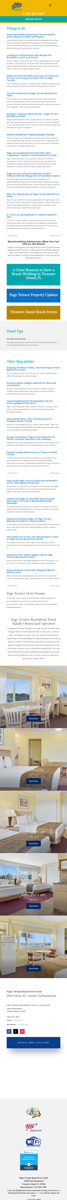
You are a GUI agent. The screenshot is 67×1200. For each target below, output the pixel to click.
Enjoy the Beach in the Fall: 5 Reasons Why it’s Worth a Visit (31, 571)
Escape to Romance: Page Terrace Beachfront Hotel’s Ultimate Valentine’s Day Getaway (31, 438)
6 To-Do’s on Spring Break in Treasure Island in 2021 (32, 215)
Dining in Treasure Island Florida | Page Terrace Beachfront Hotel (32, 115)
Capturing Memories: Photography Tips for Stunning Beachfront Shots (30, 402)
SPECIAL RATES (33, 19)
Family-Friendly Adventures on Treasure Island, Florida (32, 453)
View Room (33, 718)
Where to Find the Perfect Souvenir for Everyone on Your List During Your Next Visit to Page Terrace (32, 78)
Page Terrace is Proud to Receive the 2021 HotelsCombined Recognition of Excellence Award (33, 174)
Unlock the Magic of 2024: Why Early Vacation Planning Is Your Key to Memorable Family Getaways (31, 501)
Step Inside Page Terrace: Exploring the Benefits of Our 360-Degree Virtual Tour (32, 481)
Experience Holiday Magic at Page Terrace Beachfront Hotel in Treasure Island (29, 520)
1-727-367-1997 (17, 1020)
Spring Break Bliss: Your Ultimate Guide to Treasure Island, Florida (29, 420)
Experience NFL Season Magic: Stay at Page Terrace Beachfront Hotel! (29, 556)
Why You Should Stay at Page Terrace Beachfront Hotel (33, 195)
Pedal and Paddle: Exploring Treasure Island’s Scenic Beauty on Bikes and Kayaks (31, 35)
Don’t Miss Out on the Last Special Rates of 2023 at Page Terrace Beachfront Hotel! (32, 537)
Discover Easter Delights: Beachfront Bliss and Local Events (31, 384)
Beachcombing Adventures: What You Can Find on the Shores (33, 242)
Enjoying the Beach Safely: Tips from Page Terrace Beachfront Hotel (33, 368)
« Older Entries (12, 236)
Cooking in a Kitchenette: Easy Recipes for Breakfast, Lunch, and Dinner (29, 56)
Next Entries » (55, 236)
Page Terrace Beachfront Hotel (28, 1158)
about (37, 1193)
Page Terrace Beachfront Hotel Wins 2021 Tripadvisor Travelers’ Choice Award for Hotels (32, 154)
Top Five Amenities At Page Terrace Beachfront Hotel (32, 94)
